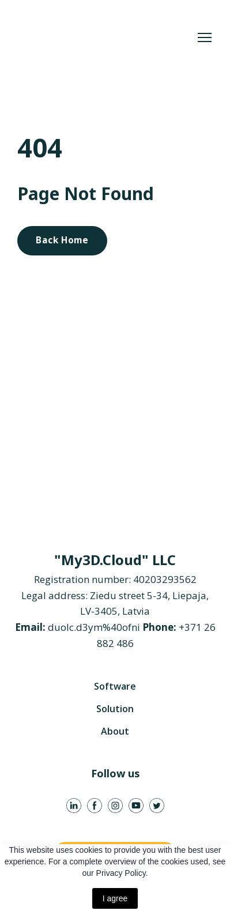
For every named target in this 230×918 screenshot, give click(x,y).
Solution (115, 708)
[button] (62, 240)
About (115, 731)
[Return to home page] (103, 37)
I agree (115, 898)
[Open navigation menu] (204, 37)
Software (115, 686)
